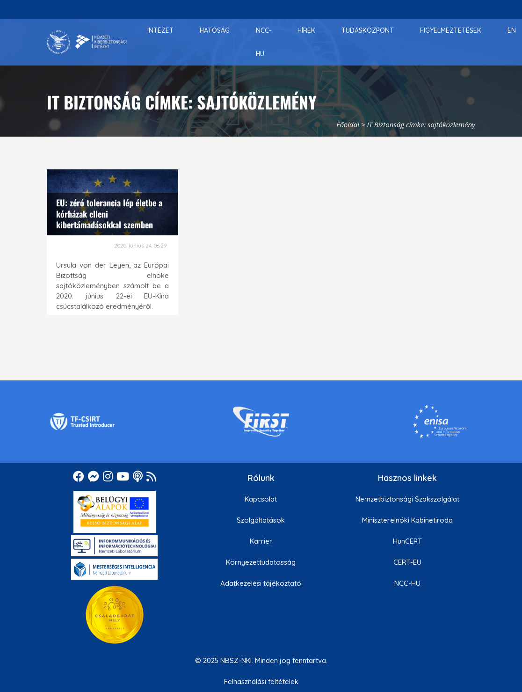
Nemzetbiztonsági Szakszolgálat (407, 499)
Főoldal (347, 124)
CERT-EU (407, 562)
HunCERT (407, 541)
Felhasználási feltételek (261, 681)
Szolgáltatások (261, 520)
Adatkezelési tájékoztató (260, 583)
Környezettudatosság (261, 562)
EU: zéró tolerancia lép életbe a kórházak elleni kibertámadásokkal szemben (109, 214)
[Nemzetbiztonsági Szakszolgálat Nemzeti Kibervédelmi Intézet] (87, 42)
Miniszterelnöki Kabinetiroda (407, 520)
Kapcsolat (261, 499)
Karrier (261, 541)
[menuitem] (160, 30)
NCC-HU (407, 583)
